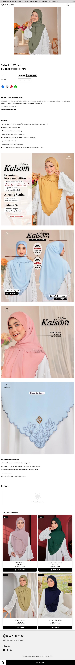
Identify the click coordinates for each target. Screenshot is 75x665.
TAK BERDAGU (32, 75)
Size (2, 75)
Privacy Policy (35, 656)
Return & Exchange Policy (46, 656)
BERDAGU (22, 75)
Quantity (3, 79)
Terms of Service (27, 656)
